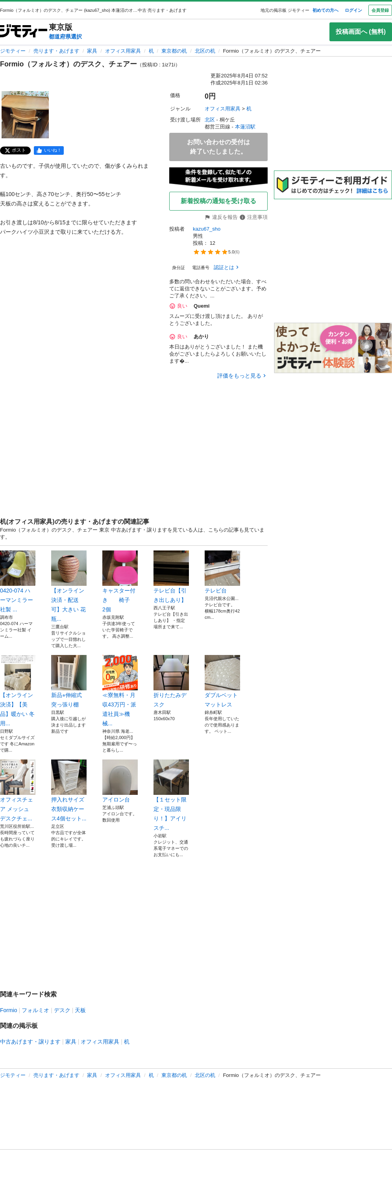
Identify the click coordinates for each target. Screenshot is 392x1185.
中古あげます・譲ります (30, 1041)
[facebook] (49, 150)
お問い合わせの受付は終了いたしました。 (218, 147)
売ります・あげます (56, 51)
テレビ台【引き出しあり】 (171, 576)
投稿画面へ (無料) (361, 31)
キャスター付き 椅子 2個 (120, 581)
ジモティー (13, 51)
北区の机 (205, 51)
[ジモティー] (23, 31)
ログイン (353, 10)
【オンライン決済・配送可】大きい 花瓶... (69, 586)
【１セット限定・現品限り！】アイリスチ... (171, 795)
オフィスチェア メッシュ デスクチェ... (17, 790)
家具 (92, 51)
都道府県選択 (65, 36)
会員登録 (380, 10)
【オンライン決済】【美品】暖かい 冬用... (17, 690)
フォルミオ (35, 1010)
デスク (62, 1010)
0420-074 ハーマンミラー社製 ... (17, 581)
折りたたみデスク (171, 681)
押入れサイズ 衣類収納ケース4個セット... (69, 790)
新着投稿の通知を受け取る (218, 201)
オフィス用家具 (123, 51)
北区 (210, 120)
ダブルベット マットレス (222, 681)
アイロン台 (120, 781)
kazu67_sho (206, 229)
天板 (80, 1010)
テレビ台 (222, 572)
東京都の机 (174, 51)
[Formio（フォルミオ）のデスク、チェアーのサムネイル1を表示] (25, 115)
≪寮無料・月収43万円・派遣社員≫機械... (120, 690)
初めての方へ (325, 10)
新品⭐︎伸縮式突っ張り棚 (69, 681)
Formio (8, 1010)
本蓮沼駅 (245, 127)
